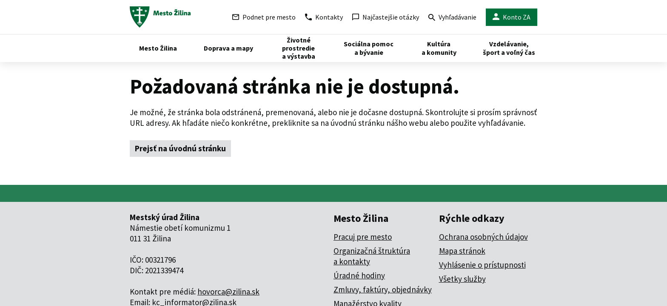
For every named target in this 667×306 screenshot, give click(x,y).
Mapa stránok (462, 251)
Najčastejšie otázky (385, 17)
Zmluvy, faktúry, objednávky (383, 289)
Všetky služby (462, 279)
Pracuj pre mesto (363, 237)
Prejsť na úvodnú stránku (180, 148)
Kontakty (324, 17)
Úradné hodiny (359, 275)
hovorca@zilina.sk (228, 291)
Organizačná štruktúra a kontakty (372, 256)
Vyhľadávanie (452, 18)
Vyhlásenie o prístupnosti (482, 265)
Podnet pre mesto (264, 17)
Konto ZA (511, 17)
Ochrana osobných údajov (483, 237)
